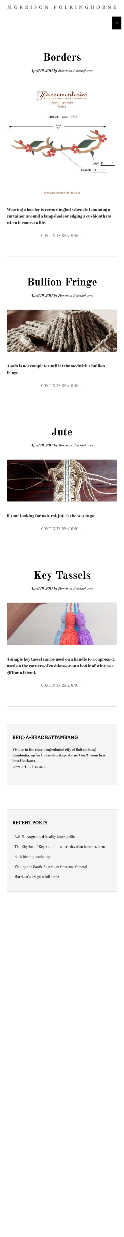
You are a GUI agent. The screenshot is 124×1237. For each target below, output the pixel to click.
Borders (62, 57)
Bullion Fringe (62, 282)
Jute (62, 432)
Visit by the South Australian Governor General (50, 867)
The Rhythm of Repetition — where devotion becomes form (59, 847)
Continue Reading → (62, 236)
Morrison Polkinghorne (75, 71)
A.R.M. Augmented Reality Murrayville (44, 837)
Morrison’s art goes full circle (36, 877)
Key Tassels (61, 575)
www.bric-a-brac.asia (28, 767)
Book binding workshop (32, 857)
